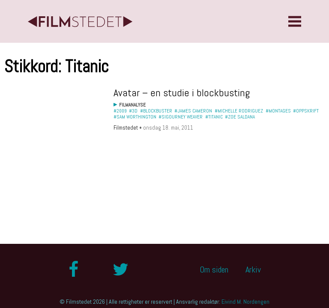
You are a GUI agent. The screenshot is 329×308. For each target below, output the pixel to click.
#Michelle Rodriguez (239, 111)
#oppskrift (306, 111)
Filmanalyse (132, 105)
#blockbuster (156, 111)
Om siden (214, 269)
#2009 (120, 111)
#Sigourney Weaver (181, 117)
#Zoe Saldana (240, 117)
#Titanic (214, 117)
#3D (133, 111)
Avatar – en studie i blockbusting (182, 92)
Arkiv (253, 269)
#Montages (278, 111)
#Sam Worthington (135, 117)
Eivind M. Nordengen (245, 301)
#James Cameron (193, 111)
